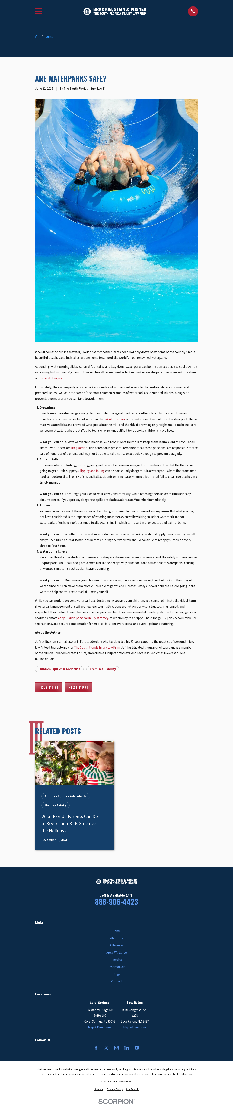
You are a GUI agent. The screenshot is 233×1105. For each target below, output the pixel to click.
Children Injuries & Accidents (59, 669)
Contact (116, 981)
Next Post (79, 687)
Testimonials (116, 967)
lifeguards (78, 448)
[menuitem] (99, 1089)
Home (116, 931)
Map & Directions (99, 1027)
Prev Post (48, 687)
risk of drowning (114, 419)
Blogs (116, 974)
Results (116, 960)
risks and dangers (50, 378)
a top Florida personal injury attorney (83, 618)
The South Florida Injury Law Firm (97, 647)
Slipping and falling (91, 471)
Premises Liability (103, 669)
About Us (116, 938)
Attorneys (116, 945)
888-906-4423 (116, 901)
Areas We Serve (116, 953)
